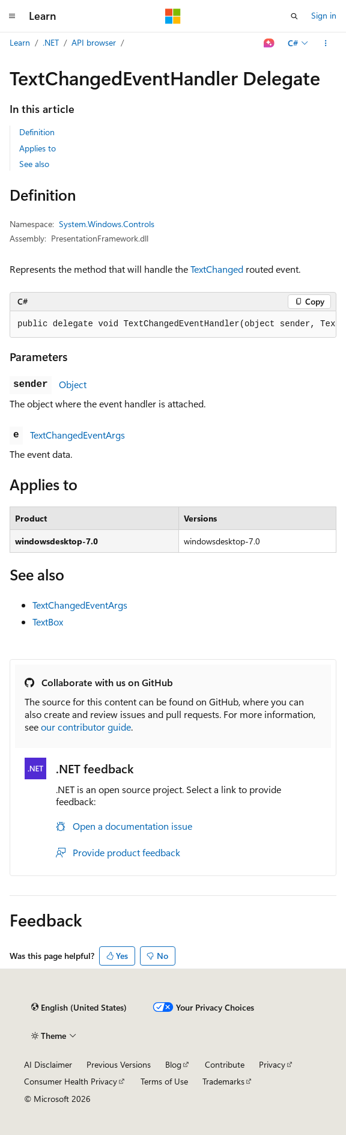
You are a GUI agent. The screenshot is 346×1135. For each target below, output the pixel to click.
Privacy (272, 1064)
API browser (93, 42)
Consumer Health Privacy (70, 1081)
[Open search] (294, 16)
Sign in (323, 15)
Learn (20, 42)
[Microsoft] (173, 16)
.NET (51, 42)
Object (72, 384)
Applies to (37, 148)
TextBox (47, 621)
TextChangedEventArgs (77, 434)
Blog (173, 1064)
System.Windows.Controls (106, 224)
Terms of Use (164, 1081)
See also (34, 163)
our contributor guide (86, 726)
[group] (173, 324)
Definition (37, 132)
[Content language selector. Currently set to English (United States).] (79, 1007)
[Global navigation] (12, 16)
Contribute (224, 1064)
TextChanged (216, 269)
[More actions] (325, 43)
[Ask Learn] (269, 43)
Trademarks (223, 1081)
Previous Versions (118, 1064)
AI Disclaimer (48, 1064)
